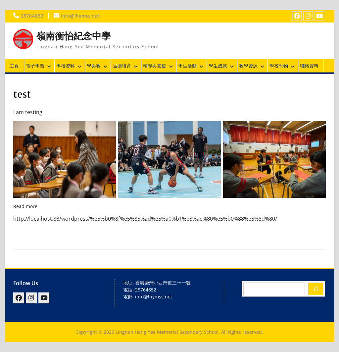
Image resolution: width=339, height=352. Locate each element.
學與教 (94, 66)
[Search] (315, 289)
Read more (25, 206)
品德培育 (122, 66)
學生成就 (218, 66)
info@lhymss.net (80, 16)
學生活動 (187, 66)
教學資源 (248, 66)
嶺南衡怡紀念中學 (73, 36)
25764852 (32, 16)
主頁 (14, 66)
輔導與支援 (154, 66)
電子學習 (35, 66)
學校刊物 (278, 66)
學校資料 (65, 66)
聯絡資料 (309, 66)
